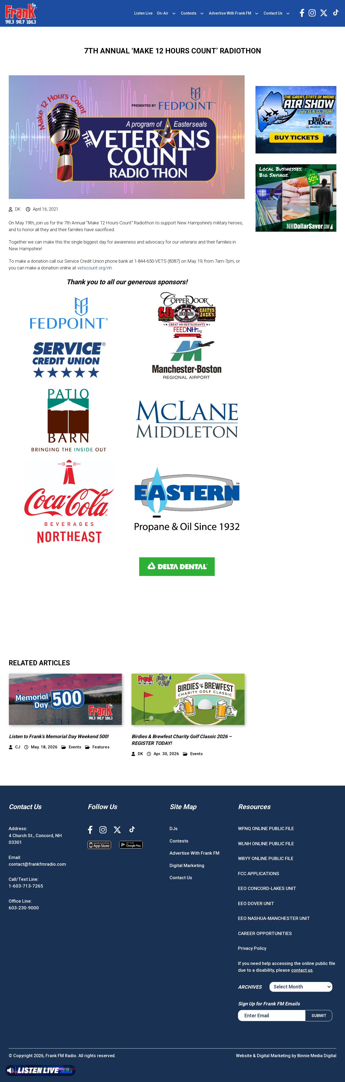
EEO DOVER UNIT (256, 903)
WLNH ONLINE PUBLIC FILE (266, 843)
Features (97, 747)
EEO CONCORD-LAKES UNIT (267, 888)
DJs (174, 828)
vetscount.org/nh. (95, 267)
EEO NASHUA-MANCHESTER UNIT (274, 918)
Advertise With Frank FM (230, 13)
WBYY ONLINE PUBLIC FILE (266, 858)
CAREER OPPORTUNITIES (265, 933)
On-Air (162, 13)
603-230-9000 (24, 907)
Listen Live (143, 13)
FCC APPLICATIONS (258, 873)
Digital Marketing (187, 865)
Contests (188, 13)
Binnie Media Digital (316, 1055)
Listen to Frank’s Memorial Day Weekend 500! (58, 736)
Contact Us (273, 13)
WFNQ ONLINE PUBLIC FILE (266, 828)
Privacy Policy (252, 948)
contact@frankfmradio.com (37, 864)
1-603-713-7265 (26, 886)
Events (71, 747)
